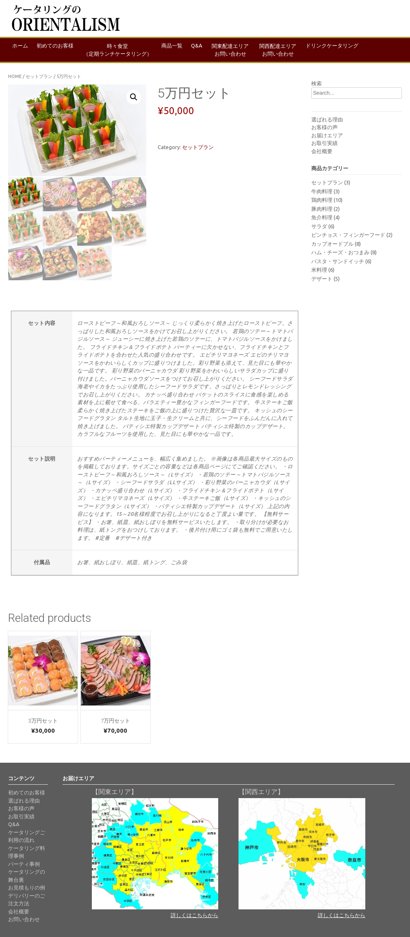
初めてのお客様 (58, 49)
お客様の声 (324, 127)
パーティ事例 (24, 863)
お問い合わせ (24, 919)
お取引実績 (324, 143)
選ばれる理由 (327, 119)
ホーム (21, 49)
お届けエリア (327, 135)
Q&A (204, 49)
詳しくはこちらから (194, 914)
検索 (316, 83)
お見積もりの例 (26, 887)
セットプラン (39, 76)
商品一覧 (177, 49)
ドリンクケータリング (341, 49)
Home (15, 76)
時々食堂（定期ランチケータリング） (121, 50)
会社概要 (321, 151)
